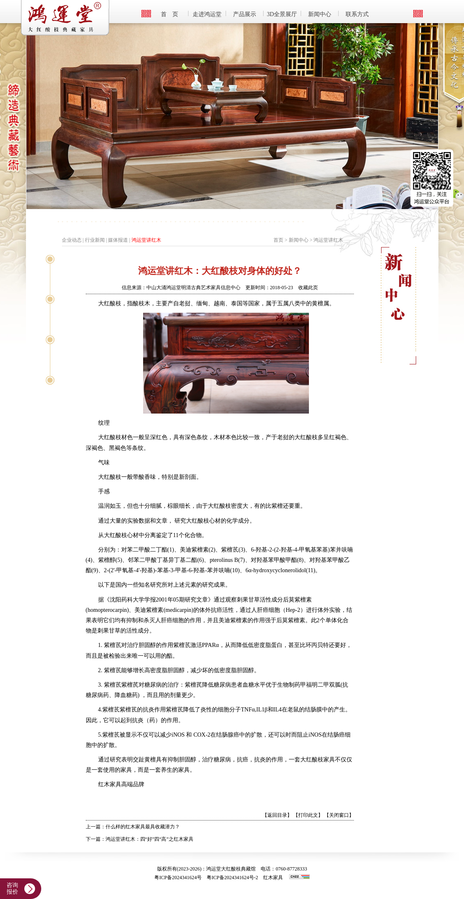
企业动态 (72, 240)
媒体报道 (118, 240)
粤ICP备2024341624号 (178, 877)
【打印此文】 (308, 815)
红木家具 (273, 877)
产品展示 (244, 14)
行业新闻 (95, 240)
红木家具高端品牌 (121, 784)
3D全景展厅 (282, 14)
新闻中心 (319, 14)
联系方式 (357, 14)
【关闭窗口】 (339, 815)
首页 (278, 240)
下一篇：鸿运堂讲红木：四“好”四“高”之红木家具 (139, 839)
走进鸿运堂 (207, 14)
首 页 (169, 14)
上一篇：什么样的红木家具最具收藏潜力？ (133, 827)
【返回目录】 (277, 815)
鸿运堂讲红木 (146, 240)
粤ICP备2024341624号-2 (232, 877)
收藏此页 (308, 287)
